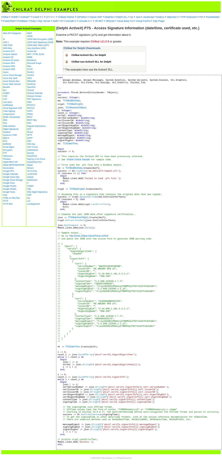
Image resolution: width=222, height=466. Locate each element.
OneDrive (31, 84)
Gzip (5, 195)
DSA (5, 123)
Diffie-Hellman (9, 126)
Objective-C (173, 17)
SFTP (29, 135)
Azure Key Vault (10, 78)
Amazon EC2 (9, 51)
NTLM (30, 69)
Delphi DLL (122, 17)
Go (131, 17)
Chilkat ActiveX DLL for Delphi (88, 55)
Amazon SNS (9, 66)
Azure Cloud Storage (12, 75)
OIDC (29, 78)
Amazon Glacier (10, 54)
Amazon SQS (9, 69)
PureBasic (22, 21)
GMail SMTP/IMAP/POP (13, 165)
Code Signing (9, 111)
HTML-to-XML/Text (11, 198)
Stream (30, 168)
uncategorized (33, 204)
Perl (201, 17)
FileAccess (8, 156)
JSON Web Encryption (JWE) (40, 39)
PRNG (30, 114)
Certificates (8, 105)
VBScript (110, 21)
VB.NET (99, 21)
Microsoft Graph (34, 63)
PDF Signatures (34, 99)
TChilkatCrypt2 (74, 104)
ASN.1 (6, 42)
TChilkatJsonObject (75, 107)
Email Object (8, 147)
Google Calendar (10, 174)
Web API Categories (12, 33)
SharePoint (32, 156)
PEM (29, 102)
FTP (5, 153)
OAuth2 (30, 75)
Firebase (7, 159)
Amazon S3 (8, 57)
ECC (5, 141)
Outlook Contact (34, 96)
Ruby (33, 21)
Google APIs (8, 171)
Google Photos (9, 186)
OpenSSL (31, 87)
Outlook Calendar (35, 93)
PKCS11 (31, 108)
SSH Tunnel (32, 147)
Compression (9, 114)
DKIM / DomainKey (11, 117)
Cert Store (7, 102)
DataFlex (109, 17)
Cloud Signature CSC (12, 108)
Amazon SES (9, 63)
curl (28, 201)
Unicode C (70, 21)
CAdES (6, 93)
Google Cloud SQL (11, 177)
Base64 (6, 87)
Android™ (25, 17)
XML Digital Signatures (37, 192)
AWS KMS (7, 45)
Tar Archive (32, 171)
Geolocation (8, 168)
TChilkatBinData (71, 100)
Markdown (31, 60)
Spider (30, 165)
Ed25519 (7, 144)
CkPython (82, 17)
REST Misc (32, 120)
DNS (5, 120)
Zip (28, 198)
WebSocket (32, 180)
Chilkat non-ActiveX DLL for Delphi (91, 61)
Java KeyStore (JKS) (36, 48)
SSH (29, 141)
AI (4, 39)
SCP (29, 129)
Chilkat (4, 17)
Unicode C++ (85, 21)
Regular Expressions (36, 126)
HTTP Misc (8, 204)
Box (4, 90)
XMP (29, 195)
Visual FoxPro (143, 21)
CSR (5, 96)
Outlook (30, 90)
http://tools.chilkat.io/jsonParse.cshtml (88, 235)
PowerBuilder (213, 17)
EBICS (6, 138)
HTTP (5, 201)
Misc (29, 66)
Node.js (160, 17)
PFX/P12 (31, 105)
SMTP (30, 138)
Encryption (7, 150)
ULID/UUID (32, 174)
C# (47, 17)
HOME (14, 17)
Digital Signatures (11, 129)
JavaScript (148, 17)
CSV (5, 99)
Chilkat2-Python (66, 17)
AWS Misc (7, 48)
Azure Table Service (12, 84)
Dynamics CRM (10, 135)
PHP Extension (189, 17)
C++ (53, 17)
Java (138, 17)
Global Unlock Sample (78, 159)
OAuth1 (30, 72)
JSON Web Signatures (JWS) (40, 42)
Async (5, 72)
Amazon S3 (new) (11, 60)
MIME (29, 57)
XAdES (30, 186)
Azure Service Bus (11, 81)
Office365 (31, 81)
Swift (55, 21)
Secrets (30, 153)
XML (29, 189)
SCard (30, 132)
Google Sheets (9, 189)
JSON (29, 36)
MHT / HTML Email (35, 54)
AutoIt (36, 17)
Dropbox (6, 132)
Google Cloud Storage (13, 180)
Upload (30, 177)
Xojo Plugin (159, 21)
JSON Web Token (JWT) (38, 45)
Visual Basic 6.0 (125, 21)
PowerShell (9, 21)
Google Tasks (9, 192)
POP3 (29, 111)
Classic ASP (95, 17)
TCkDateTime (70, 143)
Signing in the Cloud (36, 159)
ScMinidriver (32, 150)
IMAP (29, 33)
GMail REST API (10, 162)
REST (29, 117)
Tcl (61, 21)
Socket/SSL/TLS (34, 162)
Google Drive (9, 183)
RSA (29, 123)
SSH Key (31, 144)
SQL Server (44, 21)
